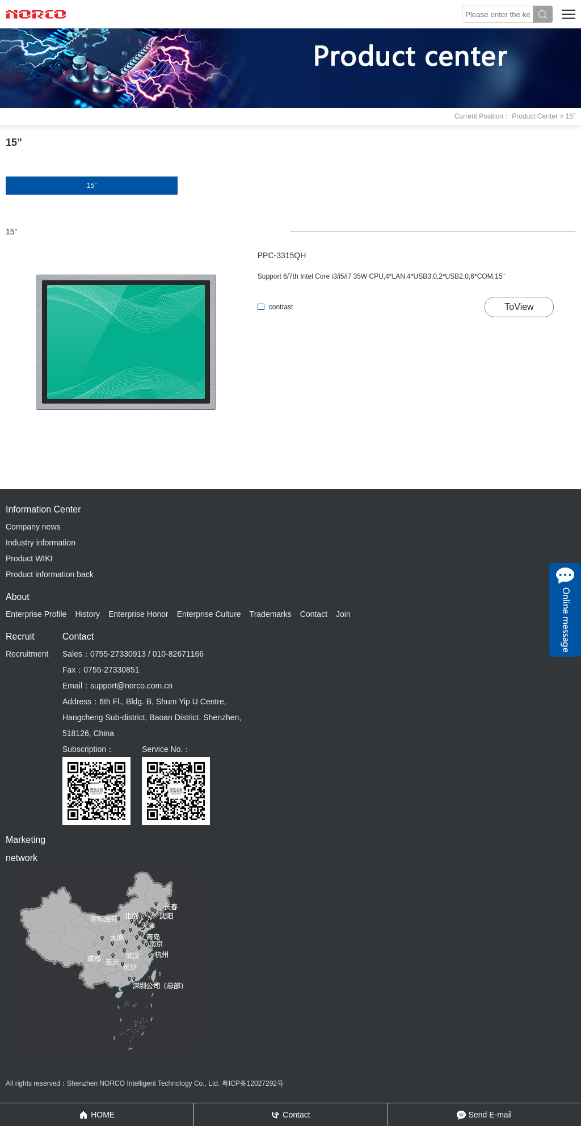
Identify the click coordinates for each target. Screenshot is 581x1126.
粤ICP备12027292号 (253, 1083)
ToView (518, 307)
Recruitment (27, 653)
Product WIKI (29, 558)
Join (343, 614)
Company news (33, 526)
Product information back (50, 574)
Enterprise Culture (209, 614)
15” (91, 186)
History (87, 614)
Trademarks (271, 614)
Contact (313, 614)
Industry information (40, 542)
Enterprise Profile (36, 614)
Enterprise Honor (138, 614)
